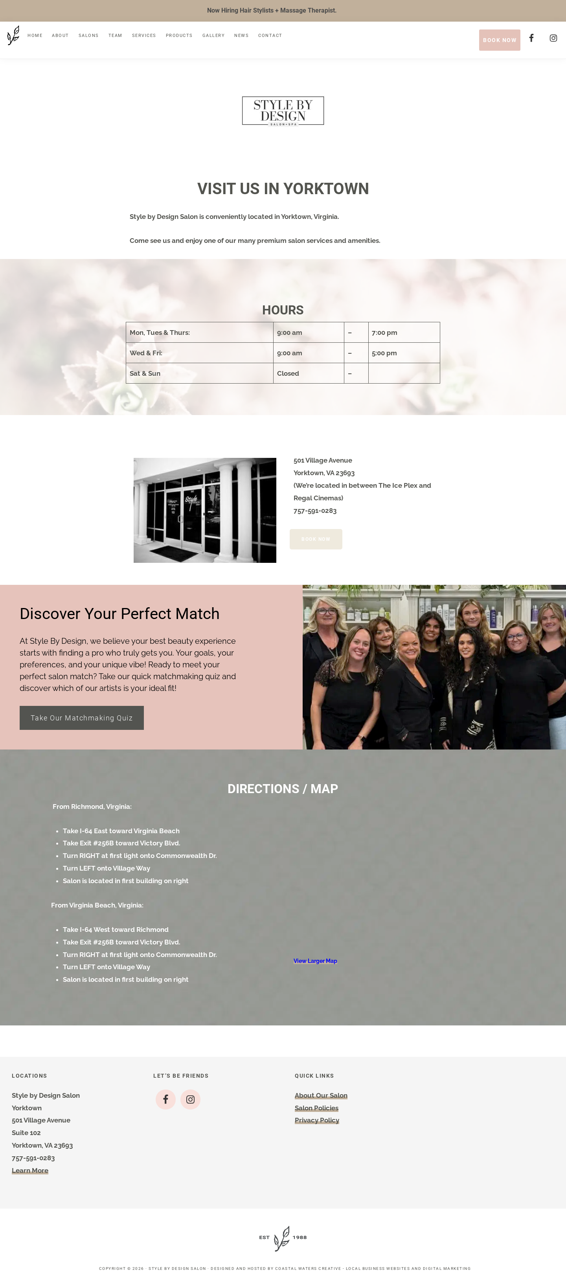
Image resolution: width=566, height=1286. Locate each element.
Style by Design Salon (177, 1271)
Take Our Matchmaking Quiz (82, 720)
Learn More (30, 1173)
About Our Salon (321, 1098)
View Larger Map (315, 964)
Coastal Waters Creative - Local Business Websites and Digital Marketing (373, 1271)
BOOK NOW (499, 40)
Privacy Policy (317, 1123)
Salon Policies (316, 1111)
